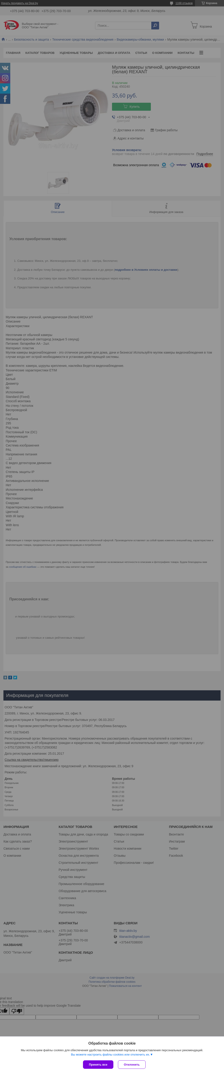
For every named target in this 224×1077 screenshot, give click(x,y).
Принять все (98, 1064)
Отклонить (132, 1064)
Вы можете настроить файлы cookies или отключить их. (110, 1054)
